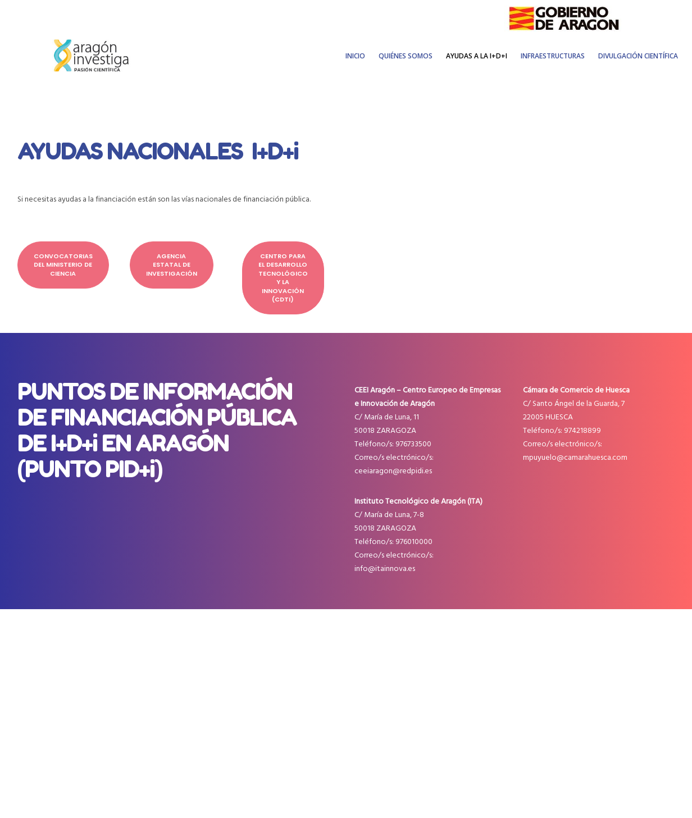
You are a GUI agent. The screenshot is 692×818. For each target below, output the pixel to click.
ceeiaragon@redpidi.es (393, 470)
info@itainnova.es (384, 568)
